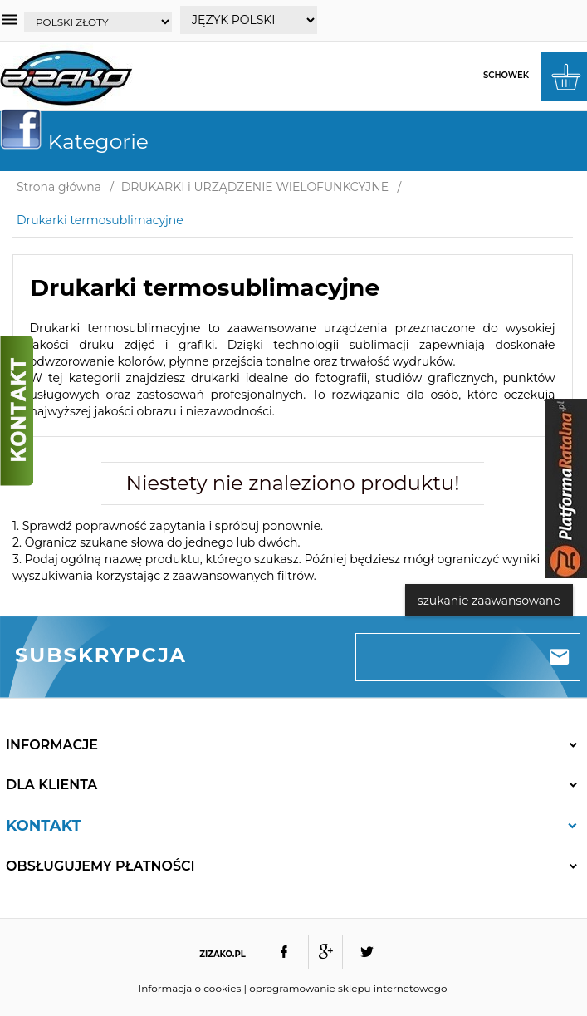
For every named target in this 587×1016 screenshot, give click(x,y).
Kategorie (81, 141)
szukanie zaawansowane (489, 600)
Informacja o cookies (190, 988)
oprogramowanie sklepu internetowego (348, 988)
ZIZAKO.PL (222, 954)
